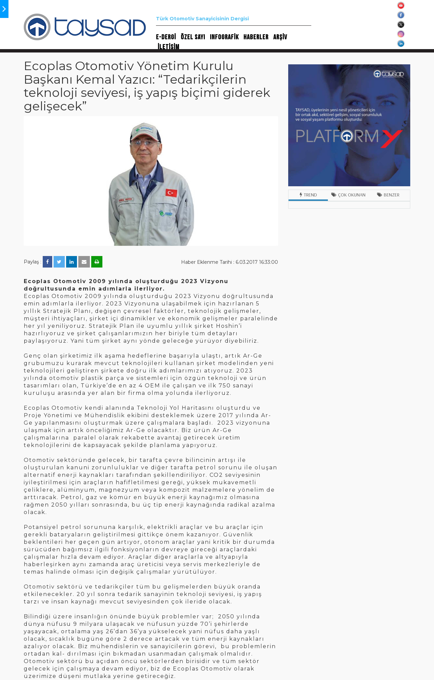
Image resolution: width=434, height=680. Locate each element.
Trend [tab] (308, 195)
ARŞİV (280, 37)
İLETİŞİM (168, 47)
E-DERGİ (166, 37)
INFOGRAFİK (224, 37)
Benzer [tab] (388, 195)
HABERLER (256, 37)
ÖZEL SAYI (193, 37)
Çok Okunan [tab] (348, 195)
